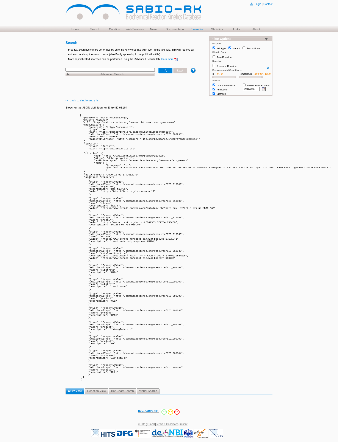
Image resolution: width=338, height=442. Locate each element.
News (153, 29)
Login (258, 4)
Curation (114, 29)
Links (236, 29)
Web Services (135, 29)
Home (75, 29)
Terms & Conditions (167, 424)
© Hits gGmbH (146, 424)
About (256, 29)
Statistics (217, 29)
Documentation (175, 29)
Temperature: (246, 74)
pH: (214, 74)
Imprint (184, 424)
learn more (167, 59)
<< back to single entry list (82, 100)
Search (95, 29)
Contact (267, 4)
